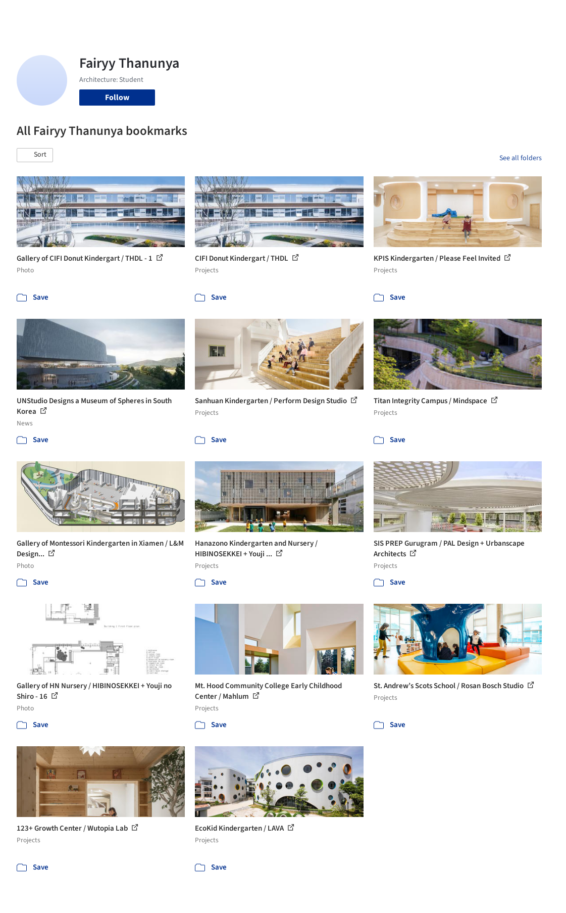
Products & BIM (284, 14)
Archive (408, 14)
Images (239, 14)
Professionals (340, 14)
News (379, 14)
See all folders (520, 158)
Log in (457, 14)
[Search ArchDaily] (126, 14)
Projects (207, 14)
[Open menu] (540, 14)
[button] (35, 155)
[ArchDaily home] (26, 14)
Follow (117, 97)
